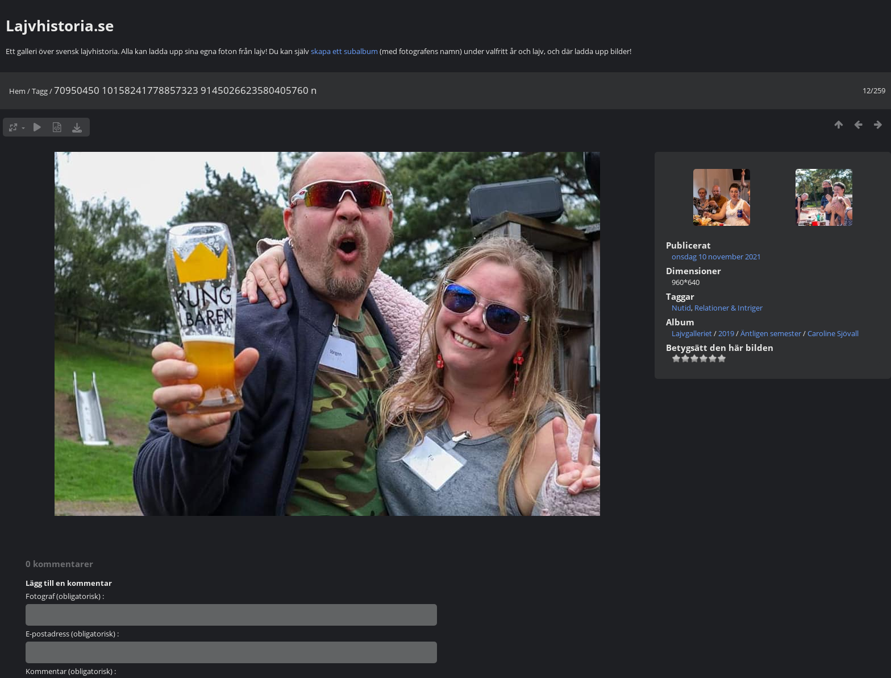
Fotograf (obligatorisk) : (65, 596)
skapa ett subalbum (344, 51)
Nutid (681, 308)
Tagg (40, 91)
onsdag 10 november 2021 (716, 256)
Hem (17, 91)
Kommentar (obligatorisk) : (71, 671)
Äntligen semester (770, 333)
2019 (726, 333)
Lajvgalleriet (692, 333)
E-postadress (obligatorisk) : (72, 634)
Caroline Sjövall (833, 333)
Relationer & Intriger (728, 308)
